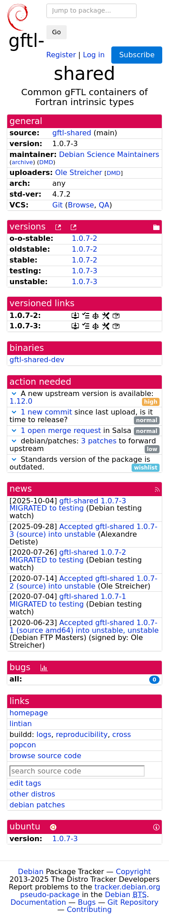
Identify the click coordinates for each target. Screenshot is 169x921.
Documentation (38, 902)
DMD (46, 162)
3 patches (99, 441)
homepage (28, 713)
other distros (32, 794)
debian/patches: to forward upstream (84, 445)
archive (22, 162)
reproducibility (82, 734)
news (20, 489)
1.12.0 (20, 401)
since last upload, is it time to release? (84, 416)
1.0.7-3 (84, 271)
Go (56, 32)
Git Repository (133, 902)
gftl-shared (71, 133)
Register (61, 54)
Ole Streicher (78, 172)
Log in (94, 54)
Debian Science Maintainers (109, 154)
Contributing (89, 909)
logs (44, 734)
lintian (20, 723)
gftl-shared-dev (36, 359)
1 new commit (46, 412)
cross (121, 734)
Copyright (133, 871)
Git (57, 205)
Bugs (87, 902)
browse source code (45, 755)
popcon (22, 745)
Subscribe (137, 55)
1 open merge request (61, 430)
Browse (81, 205)
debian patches (37, 805)
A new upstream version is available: (84, 397)
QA (104, 205)
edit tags (25, 783)
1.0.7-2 (84, 238)
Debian (31, 871)
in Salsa (84, 431)
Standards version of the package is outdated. (84, 463)
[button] (14, 393)
